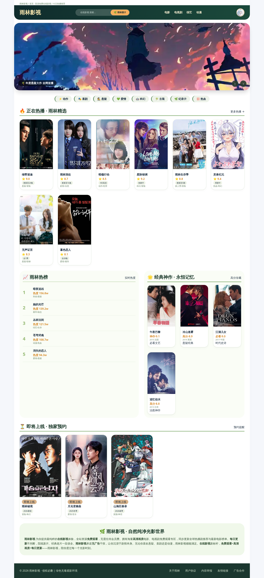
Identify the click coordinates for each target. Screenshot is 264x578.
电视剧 (178, 12)
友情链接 (223, 570)
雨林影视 (24, 3)
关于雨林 (174, 570)
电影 (167, 12)
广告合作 (239, 570)
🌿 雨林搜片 (120, 12)
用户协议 (190, 570)
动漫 (199, 12)
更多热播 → (237, 111)
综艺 (189, 12)
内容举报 (206, 570)
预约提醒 (239, 427)
